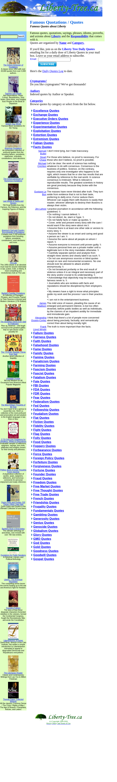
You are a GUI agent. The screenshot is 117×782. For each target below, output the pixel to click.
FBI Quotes (41, 385)
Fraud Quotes (42, 478)
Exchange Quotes (45, 114)
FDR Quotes (41, 393)
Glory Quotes (42, 534)
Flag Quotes (41, 433)
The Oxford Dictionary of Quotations (13, 65)
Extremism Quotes (46, 139)
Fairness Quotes (44, 337)
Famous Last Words (13, 92)
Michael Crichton (41, 164)
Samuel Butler (42, 152)
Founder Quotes (44, 474)
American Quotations (13, 147)
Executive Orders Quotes (50, 118)
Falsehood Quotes (46, 345)
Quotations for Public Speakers (13, 554)
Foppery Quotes (44, 446)
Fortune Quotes (44, 470)
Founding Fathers (13, 607)
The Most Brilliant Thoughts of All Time (13, 405)
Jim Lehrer (40, 208)
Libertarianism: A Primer (13, 639)
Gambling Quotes (45, 514)
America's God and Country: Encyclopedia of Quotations (13, 230)
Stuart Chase (42, 158)
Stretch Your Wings (13, 123)
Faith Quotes (42, 341)
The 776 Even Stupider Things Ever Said (13, 352)
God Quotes (41, 542)
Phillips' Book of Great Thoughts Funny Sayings (13, 470)
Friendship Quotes (46, 502)
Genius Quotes (43, 522)
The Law (13, 262)
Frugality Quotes (44, 506)
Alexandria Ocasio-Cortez (38, 319)
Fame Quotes (42, 349)
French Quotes (43, 498)
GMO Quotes (42, 538)
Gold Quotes (42, 546)
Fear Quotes (41, 397)
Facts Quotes (42, 147)
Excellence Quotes (46, 110)
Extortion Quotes (45, 134)
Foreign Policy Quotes (48, 458)
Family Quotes (43, 353)
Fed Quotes (41, 405)
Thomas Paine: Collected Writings (13, 699)
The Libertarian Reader (13, 672)
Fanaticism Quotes (46, 361)
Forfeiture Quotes (45, 462)
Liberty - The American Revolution (13, 580)
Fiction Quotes (43, 421)
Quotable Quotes (13, 378)
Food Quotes (42, 442)
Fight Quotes (42, 429)
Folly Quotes (42, 438)
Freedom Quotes (44, 482)
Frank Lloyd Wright (39, 328)
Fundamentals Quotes (48, 510)
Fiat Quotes (41, 417)
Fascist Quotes (43, 373)
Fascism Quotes (44, 369)
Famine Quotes (43, 357)
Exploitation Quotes (47, 130)
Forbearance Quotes (47, 450)
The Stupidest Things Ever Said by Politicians (13, 322)
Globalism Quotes (45, 530)
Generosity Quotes (46, 518)
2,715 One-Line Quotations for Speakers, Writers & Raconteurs (13, 439)
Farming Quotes (44, 365)
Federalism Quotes (46, 401)
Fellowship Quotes (46, 409)
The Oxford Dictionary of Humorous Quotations (13, 179)
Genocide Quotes (45, 526)
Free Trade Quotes (46, 494)
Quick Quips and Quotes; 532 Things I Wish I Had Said (13, 502)
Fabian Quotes (43, 143)
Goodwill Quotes (44, 555)
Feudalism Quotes (46, 413)
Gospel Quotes (43, 559)
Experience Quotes (46, 122)
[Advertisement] (58, 753)
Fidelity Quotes (43, 425)
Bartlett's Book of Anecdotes (13, 528)
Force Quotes (42, 454)
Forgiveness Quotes (47, 466)
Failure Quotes (43, 333)
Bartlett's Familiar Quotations (13, 292)
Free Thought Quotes (48, 490)
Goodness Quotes (45, 551)
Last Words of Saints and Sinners (13, 201)
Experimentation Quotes (50, 126)
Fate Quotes (41, 381)
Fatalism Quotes (44, 377)
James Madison (41, 304)
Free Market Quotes (47, 486)
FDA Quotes (41, 389)
